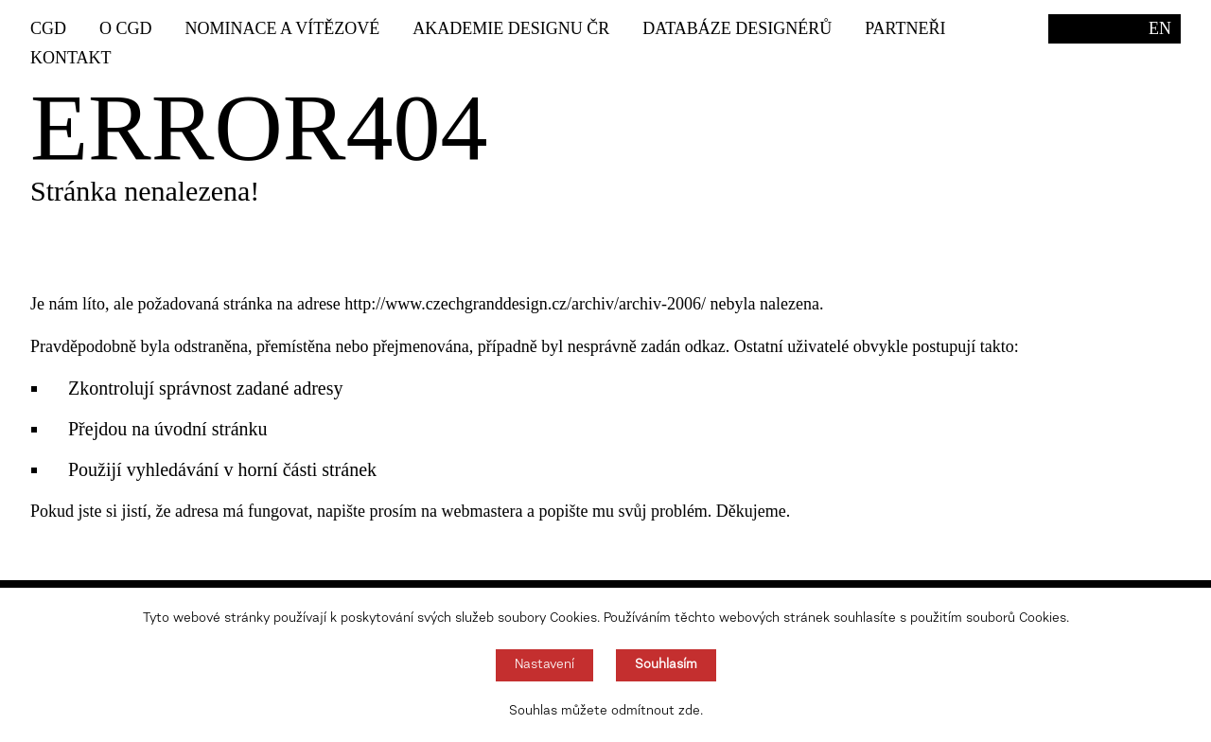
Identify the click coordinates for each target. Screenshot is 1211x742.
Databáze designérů (737, 28)
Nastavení (544, 665)
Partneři (905, 28)
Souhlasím (666, 665)
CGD (48, 28)
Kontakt (71, 57)
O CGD (125, 28)
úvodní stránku (210, 428)
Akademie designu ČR (510, 28)
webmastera (481, 511)
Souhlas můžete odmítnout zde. (606, 711)
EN (1160, 28)
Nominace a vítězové (282, 28)
